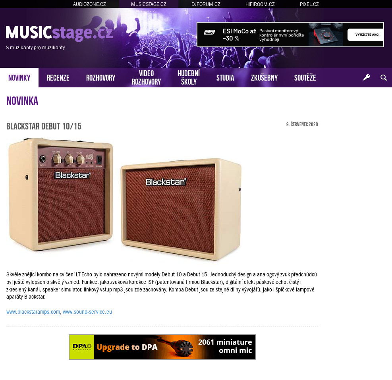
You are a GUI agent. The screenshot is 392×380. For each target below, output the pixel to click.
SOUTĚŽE (305, 77)
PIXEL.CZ (309, 4)
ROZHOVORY (100, 77)
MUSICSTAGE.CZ (148, 4)
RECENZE (58, 77)
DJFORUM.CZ (205, 4)
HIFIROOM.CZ (260, 4)
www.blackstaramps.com (33, 312)
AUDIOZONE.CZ (89, 4)
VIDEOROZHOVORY (146, 76)
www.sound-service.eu (87, 312)
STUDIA (225, 77)
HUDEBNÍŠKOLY (189, 76)
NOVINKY (19, 77)
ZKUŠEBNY (264, 77)
